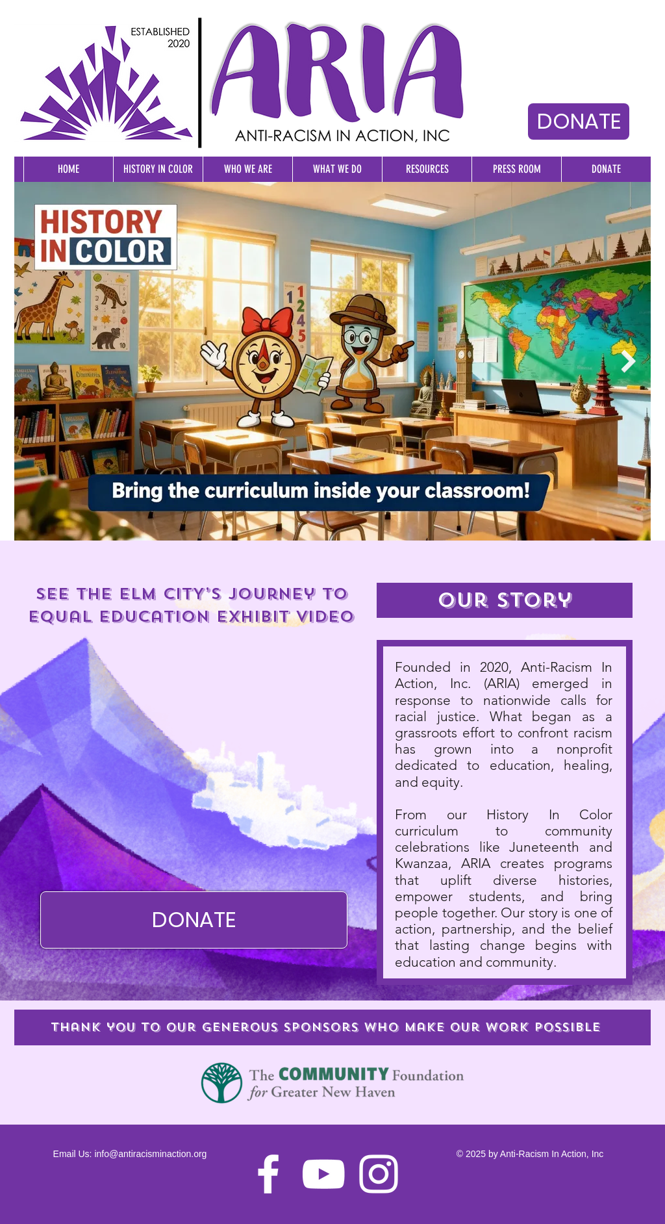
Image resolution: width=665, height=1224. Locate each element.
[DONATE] (578, 121)
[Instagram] (379, 1174)
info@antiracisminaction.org (150, 1154)
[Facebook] (268, 1174)
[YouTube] (323, 1174)
